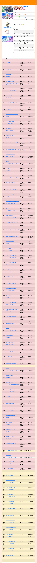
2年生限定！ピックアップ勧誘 (10, 187)
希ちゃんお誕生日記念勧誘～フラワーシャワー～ (12, 412)
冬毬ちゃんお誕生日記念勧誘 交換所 (11, 151)
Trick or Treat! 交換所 (9, 250)
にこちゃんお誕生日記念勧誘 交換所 (11, 342)
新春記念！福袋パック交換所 (10, 135)
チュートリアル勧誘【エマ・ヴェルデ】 (11, 529)
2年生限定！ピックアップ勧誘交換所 (11, 189)
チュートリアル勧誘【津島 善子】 (10, 503)
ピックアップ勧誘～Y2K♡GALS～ (10, 69)
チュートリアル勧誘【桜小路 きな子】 (11, 553)
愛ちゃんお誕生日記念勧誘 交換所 (10, 429)
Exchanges (18, 1)
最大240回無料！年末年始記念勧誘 (10, 154)
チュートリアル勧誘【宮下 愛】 (10, 522)
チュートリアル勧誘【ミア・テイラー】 (11, 536)
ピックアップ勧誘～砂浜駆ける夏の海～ (11, 330)
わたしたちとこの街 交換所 (9, 452)
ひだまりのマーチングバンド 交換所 (11, 217)
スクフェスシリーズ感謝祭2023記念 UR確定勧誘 (12, 384)
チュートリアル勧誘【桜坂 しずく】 (11, 517)
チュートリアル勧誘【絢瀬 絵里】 (10, 473)
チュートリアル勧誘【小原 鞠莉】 (10, 508)
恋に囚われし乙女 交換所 (9, 107)
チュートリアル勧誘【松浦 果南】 (10, 496)
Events (10, 1)
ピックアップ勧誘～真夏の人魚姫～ (11, 351)
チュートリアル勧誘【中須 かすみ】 (11, 515)
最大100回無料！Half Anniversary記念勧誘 (12, 234)
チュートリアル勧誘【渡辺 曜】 (10, 501)
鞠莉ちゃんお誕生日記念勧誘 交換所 (11, 405)
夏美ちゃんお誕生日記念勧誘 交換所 (11, 316)
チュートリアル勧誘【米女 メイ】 (10, 555)
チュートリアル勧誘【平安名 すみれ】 (11, 548)
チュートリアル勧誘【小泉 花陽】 (10, 487)
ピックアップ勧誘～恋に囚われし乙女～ (11, 102)
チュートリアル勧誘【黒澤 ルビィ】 (11, 510)
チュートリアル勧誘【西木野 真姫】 (11, 482)
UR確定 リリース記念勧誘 (9, 466)
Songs (6, 1)
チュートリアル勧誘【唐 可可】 (10, 543)
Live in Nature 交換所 (9, 422)
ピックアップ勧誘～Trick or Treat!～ (11, 248)
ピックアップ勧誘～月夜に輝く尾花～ (11, 288)
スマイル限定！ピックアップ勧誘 (10, 408)
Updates (3, 1)
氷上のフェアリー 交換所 (9, 123)
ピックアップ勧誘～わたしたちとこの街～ (11, 448)
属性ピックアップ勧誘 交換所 (10, 410)
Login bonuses (15, 2)
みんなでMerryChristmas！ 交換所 (10, 182)
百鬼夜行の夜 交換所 (9, 95)
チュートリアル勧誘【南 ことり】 (10, 475)
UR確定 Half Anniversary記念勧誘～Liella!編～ (12, 236)
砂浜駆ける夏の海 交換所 (9, 335)
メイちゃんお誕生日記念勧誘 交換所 (11, 224)
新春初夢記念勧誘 (8, 128)
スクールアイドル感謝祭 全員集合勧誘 (11, 60)
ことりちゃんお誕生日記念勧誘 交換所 (11, 283)
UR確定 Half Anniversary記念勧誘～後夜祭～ (12, 215)
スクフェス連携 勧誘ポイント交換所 (11, 457)
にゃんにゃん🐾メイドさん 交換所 (10, 203)
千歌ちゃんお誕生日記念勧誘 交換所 (11, 325)
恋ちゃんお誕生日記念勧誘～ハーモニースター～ (12, 191)
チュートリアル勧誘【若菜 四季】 (10, 557)
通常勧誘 (7, 67)
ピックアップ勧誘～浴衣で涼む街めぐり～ (11, 271)
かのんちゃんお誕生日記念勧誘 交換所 (11, 443)
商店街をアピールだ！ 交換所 (10, 436)
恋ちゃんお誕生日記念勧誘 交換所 (10, 194)
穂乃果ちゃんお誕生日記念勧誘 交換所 (11, 321)
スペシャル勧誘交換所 (9, 64)
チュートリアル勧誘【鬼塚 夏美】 (10, 560)
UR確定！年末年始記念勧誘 (10, 156)
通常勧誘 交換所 (8, 76)
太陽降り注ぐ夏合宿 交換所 (9, 375)
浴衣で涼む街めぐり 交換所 (9, 276)
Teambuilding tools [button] (23, 1)
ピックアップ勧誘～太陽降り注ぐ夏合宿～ (11, 370)
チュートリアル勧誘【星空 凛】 (10, 480)
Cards (8, 1)
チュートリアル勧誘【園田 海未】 (10, 477)
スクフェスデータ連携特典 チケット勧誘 (11, 450)
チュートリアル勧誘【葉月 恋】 (10, 550)
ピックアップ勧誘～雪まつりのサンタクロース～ (12, 163)
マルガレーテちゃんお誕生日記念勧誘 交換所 (12, 114)
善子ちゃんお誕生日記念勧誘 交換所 (11, 363)
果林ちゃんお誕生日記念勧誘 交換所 (11, 382)
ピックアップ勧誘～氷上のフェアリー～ (11, 121)
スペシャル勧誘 (8, 62)
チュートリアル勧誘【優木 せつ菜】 (11, 527)
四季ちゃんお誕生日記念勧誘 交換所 (11, 401)
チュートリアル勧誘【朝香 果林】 (10, 520)
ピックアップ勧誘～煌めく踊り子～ (11, 389)
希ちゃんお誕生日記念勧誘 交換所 (10, 415)
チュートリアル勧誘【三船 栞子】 (10, 534)
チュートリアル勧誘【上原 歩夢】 (10, 513)
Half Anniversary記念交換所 (10, 241)
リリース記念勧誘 (8, 463)
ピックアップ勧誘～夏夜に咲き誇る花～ (11, 302)
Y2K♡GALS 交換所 (8, 74)
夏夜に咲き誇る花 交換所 (9, 304)
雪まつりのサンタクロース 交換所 (10, 168)
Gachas (12, 1)
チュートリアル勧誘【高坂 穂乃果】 (11, 470)
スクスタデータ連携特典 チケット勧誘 (11, 365)
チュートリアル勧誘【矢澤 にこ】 (10, 489)
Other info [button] (28, 1)
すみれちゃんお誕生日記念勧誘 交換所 (11, 257)
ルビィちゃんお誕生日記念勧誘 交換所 (11, 262)
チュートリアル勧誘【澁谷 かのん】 (11, 541)
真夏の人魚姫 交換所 (9, 356)
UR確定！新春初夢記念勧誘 (10, 130)
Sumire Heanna (27, 6)
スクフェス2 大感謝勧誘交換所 (10, 81)
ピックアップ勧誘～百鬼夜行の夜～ (11, 90)
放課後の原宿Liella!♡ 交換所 (10, 461)
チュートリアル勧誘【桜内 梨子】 (10, 494)
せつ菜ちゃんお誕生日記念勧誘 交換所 (11, 311)
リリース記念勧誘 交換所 (9, 468)
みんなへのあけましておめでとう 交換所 (11, 144)
